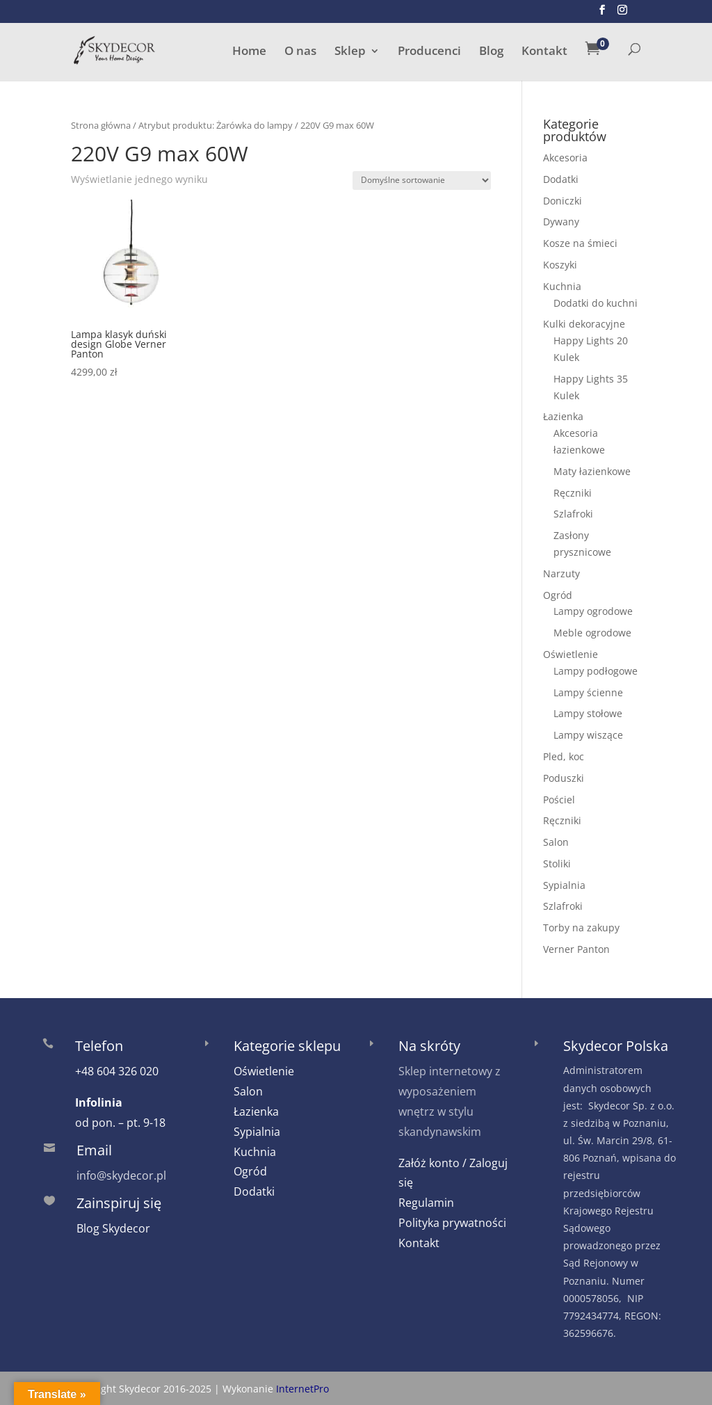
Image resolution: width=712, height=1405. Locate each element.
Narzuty (561, 573)
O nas (300, 52)
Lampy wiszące (588, 734)
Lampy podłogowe (595, 670)
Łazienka (563, 416)
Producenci (429, 52)
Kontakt (544, 52)
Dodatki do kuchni (595, 303)
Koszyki (560, 264)
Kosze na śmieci (580, 243)
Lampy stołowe (587, 713)
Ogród (557, 595)
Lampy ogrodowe (593, 611)
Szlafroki (573, 513)
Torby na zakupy (581, 927)
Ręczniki (572, 492)
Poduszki (563, 778)
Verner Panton (576, 949)
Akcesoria (565, 157)
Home (249, 52)
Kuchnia (562, 286)
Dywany (561, 221)
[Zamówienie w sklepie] (422, 180)
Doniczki (562, 200)
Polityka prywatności (452, 1222)
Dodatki (560, 179)
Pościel (559, 799)
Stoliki (557, 863)
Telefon (99, 1045)
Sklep (350, 52)
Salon (556, 842)
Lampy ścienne (588, 692)
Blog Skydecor (113, 1228)
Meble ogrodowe (592, 632)
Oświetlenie (570, 654)
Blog (491, 52)
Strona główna (101, 125)
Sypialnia (564, 885)
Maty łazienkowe (592, 471)
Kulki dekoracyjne (584, 323)
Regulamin (426, 1202)
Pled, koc (563, 756)
